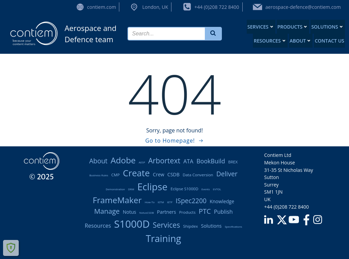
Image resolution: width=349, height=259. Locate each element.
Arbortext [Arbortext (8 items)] (164, 160)
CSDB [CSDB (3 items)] (173, 174)
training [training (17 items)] (163, 238)
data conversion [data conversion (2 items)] (198, 174)
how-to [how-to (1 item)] (150, 202)
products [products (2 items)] (187, 212)
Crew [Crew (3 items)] (158, 174)
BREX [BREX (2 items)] (233, 161)
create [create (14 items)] (136, 173)
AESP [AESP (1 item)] (142, 162)
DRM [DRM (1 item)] (131, 189)
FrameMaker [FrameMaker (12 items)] (117, 200)
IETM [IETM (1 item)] (161, 202)
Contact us (329, 40)
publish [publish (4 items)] (223, 211)
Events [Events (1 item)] (205, 189)
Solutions (327, 26)
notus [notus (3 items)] (129, 212)
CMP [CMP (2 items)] (115, 174)
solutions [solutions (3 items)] (211, 226)
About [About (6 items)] (98, 161)
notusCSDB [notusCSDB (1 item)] (146, 212)
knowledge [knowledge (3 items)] (222, 201)
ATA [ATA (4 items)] (188, 161)
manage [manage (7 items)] (107, 211)
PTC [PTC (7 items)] (205, 211)
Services (261, 26)
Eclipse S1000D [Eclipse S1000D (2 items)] (184, 188)
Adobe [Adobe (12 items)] (123, 160)
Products (293, 26)
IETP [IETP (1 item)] (169, 202)
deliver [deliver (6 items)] (227, 173)
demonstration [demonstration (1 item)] (115, 189)
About (301, 40)
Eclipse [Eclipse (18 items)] (152, 186)
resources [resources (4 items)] (98, 225)
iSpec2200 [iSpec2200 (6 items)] (191, 200)
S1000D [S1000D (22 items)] (132, 224)
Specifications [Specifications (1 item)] (233, 226)
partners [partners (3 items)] (166, 212)
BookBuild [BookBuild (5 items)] (210, 161)
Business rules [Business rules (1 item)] (98, 175)
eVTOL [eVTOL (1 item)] (217, 189)
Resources (270, 40)
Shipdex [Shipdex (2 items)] (190, 226)
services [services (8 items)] (166, 225)
